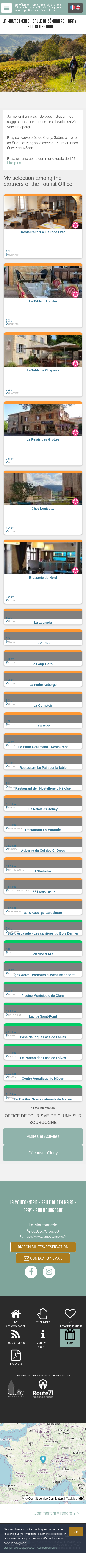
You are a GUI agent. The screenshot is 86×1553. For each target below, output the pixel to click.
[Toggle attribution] (81, 1498)
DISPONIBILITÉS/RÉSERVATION (43, 1246)
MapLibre (71, 1498)
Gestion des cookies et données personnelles (30, 1547)
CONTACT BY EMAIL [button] (43, 1258)
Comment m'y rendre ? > (56, 1513)
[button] (43, 226)
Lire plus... (15, 163)
